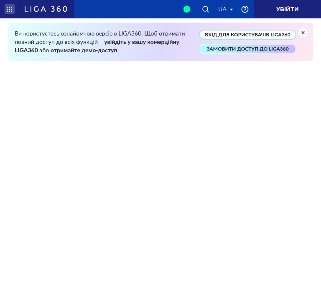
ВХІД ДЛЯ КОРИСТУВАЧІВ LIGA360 (247, 34)
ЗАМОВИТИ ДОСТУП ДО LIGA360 (247, 49)
